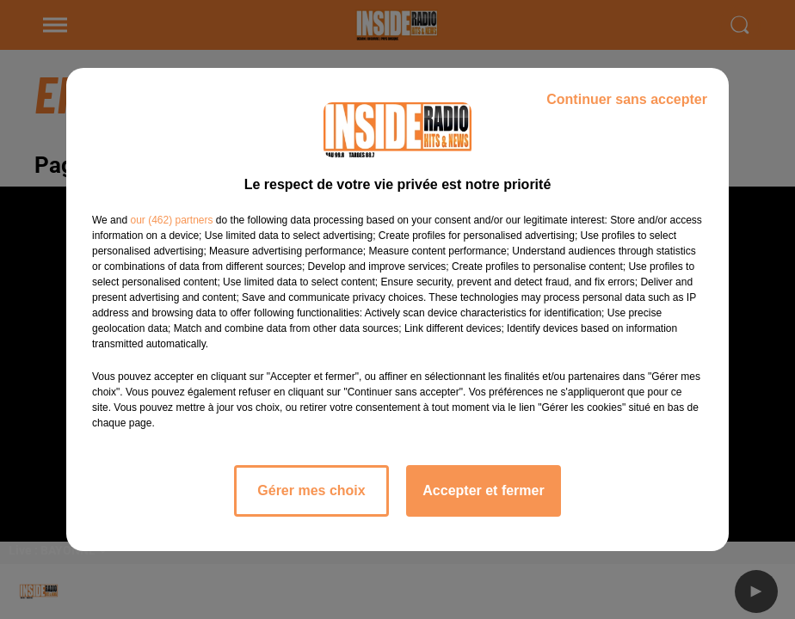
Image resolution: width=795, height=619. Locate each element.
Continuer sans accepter (626, 99)
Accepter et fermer (483, 490)
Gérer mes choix (311, 490)
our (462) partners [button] (171, 220)
